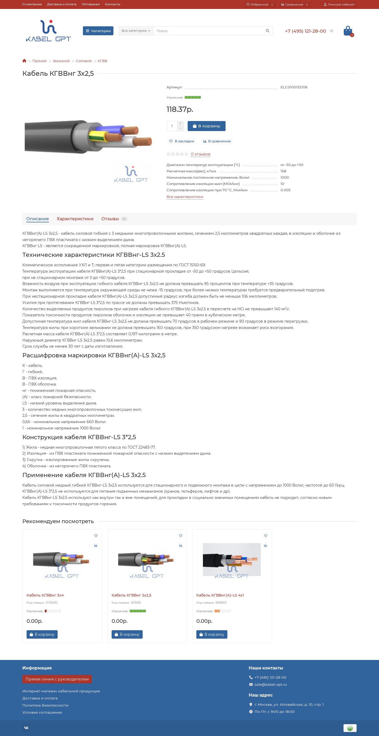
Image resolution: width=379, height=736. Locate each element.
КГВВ (102, 61)
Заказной (61, 61)
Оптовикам (91, 4)
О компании (32, 4)
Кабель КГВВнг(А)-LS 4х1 (220, 595)
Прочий (39, 61)
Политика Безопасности (45, 705)
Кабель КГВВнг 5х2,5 (131, 595)
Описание (37, 218)
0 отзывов (201, 154)
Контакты (112, 4)
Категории (98, 31)
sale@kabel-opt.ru (271, 684)
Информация (37, 667)
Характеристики (75, 218)
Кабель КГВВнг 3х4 (45, 595)
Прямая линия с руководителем (57, 679)
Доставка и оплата (62, 4)
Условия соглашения (42, 712)
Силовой (84, 61)
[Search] (213, 30)
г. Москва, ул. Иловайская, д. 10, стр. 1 (289, 704)
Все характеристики (185, 196)
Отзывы (114, 218)
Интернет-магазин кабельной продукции (61, 691)
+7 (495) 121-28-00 (270, 677)
